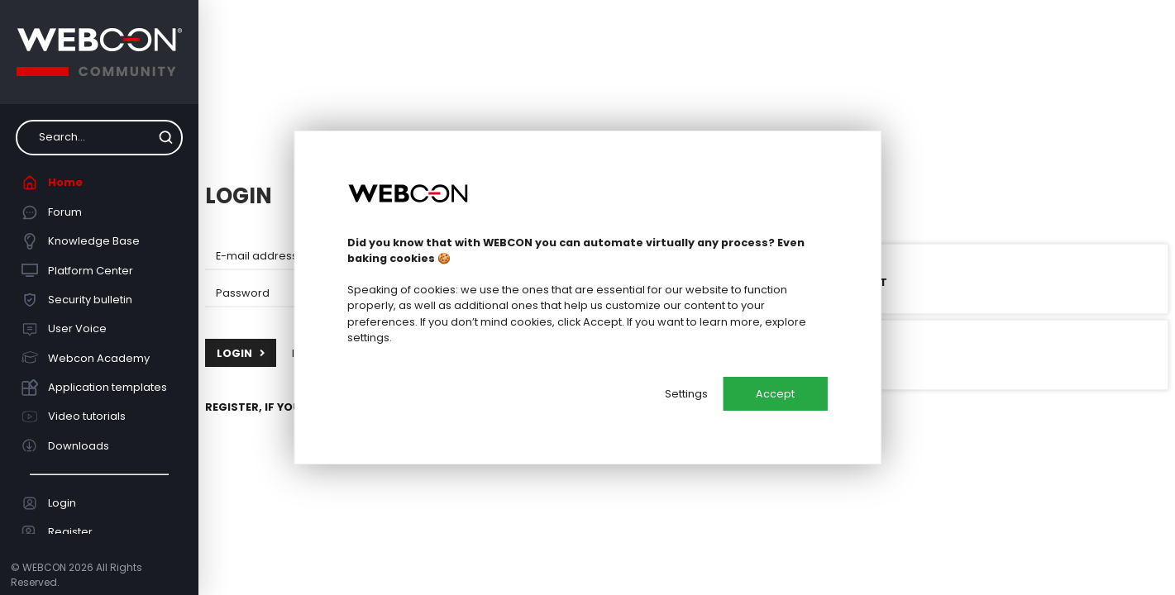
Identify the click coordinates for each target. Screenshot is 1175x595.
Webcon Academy (85, 358)
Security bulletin (77, 300)
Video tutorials (74, 416)
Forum (52, 212)
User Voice (64, 329)
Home (52, 182)
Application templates (94, 387)
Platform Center (77, 270)
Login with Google (792, 354)
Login (49, 503)
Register (57, 532)
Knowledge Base (81, 241)
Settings (686, 394)
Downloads (65, 445)
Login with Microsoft (800, 279)
